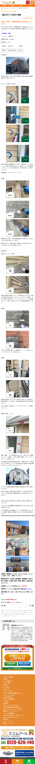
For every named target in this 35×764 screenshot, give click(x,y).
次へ (32, 605)
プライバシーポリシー (8, 691)
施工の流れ (5, 719)
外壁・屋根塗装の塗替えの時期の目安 (11, 707)
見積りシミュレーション (8, 723)
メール (17, 761)
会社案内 (5, 685)
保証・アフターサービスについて (10, 705)
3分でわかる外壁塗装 (8, 677)
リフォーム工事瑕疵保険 (8, 713)
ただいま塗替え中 (7, 681)
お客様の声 (5, 703)
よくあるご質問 (6, 683)
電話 (6, 761)
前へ (3, 605)
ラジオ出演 (5, 701)
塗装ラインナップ (12, 602)
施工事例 (10, 599)
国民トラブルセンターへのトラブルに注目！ (13, 709)
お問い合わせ (6, 689)
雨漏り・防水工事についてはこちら (11, 717)
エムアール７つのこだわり (9, 695)
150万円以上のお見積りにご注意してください (13, 715)
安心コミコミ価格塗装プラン (9, 699)
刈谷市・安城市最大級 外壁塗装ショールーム (13, 693)
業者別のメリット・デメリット (10, 711)
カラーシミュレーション (8, 721)
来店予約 (24, 586)
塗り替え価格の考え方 (8, 697)
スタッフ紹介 (6, 687)
